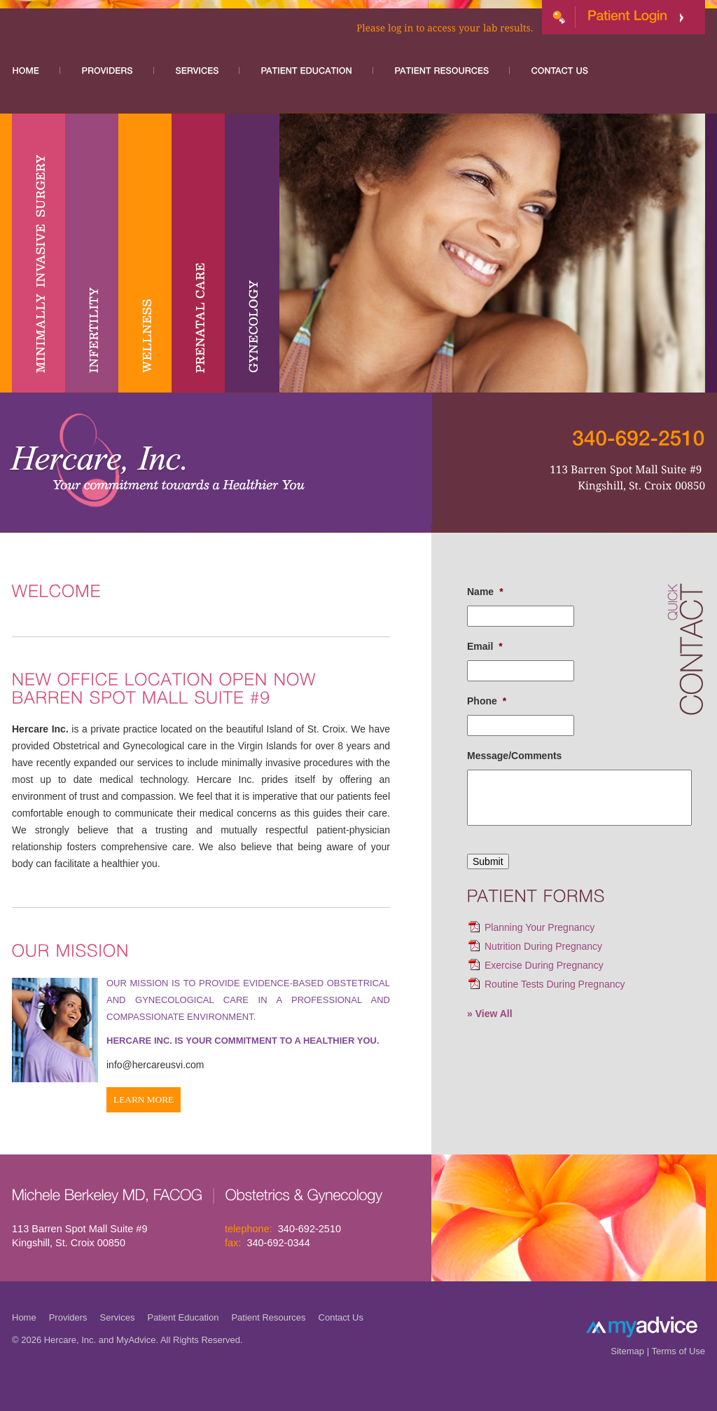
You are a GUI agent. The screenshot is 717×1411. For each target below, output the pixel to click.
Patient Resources (268, 1317)
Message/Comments (514, 755)
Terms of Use (678, 1351)
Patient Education (182, 1317)
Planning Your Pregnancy (539, 927)
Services (117, 1317)
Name (485, 591)
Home (24, 1317)
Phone (486, 701)
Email (485, 646)
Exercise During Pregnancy (544, 965)
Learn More (143, 1099)
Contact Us (341, 1317)
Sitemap (627, 1351)
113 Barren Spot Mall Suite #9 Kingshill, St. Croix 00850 (79, 1235)
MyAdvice (135, 1340)
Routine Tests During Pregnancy (555, 984)
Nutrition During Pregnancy (543, 946)
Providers (68, 1317)
